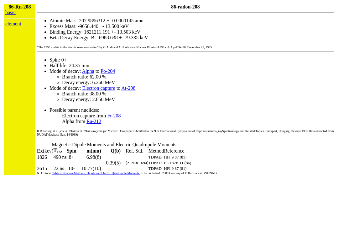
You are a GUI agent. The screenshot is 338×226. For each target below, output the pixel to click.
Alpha (88, 71)
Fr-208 (114, 115)
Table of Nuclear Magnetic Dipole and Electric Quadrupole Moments (95, 173)
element (13, 23)
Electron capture (98, 88)
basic (10, 12)
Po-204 (108, 71)
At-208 (128, 88)
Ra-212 (93, 121)
